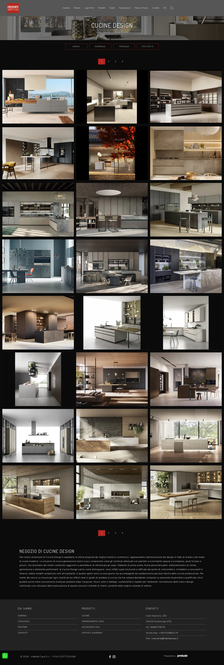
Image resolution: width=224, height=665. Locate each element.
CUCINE (85, 615)
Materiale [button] (100, 46)
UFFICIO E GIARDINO (92, 632)
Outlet (112, 8)
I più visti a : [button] (147, 46)
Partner (77, 8)
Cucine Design (121, 32)
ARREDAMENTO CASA (93, 621)
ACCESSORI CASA (91, 627)
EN (164, 8)
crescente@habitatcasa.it (164, 638)
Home (98, 32)
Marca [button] (76, 46)
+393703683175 (168, 632)
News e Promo (141, 8)
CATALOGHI (23, 621)
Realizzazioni (125, 8)
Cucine (106, 32)
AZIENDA (22, 615)
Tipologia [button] (124, 46)
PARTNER (22, 627)
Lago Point (89, 8)
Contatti (155, 8)
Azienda (66, 8)
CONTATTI (23, 632)
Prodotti (101, 8)
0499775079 (157, 627)
